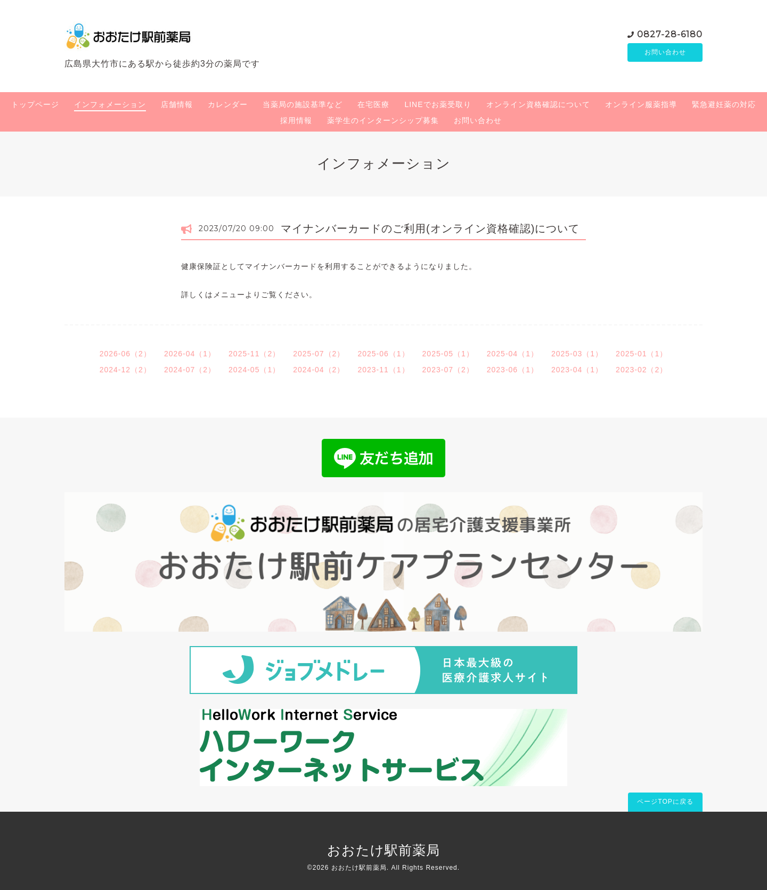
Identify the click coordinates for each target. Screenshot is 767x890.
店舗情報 (177, 104)
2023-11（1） (383, 369)
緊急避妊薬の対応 (724, 104)
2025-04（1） (512, 353)
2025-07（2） (319, 353)
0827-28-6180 (670, 33)
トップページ (35, 104)
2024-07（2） (190, 369)
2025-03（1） (577, 353)
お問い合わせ (665, 52)
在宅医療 (373, 104)
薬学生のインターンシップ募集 (383, 120)
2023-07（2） (448, 369)
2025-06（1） (383, 353)
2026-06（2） (125, 353)
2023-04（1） (577, 369)
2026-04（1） (190, 353)
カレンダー (228, 104)
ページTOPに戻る (665, 801)
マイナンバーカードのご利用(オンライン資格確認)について (430, 228)
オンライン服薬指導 (641, 104)
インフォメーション (110, 104)
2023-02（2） (641, 369)
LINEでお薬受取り (437, 104)
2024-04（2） (319, 369)
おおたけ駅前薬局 (383, 850)
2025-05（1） (448, 353)
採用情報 (296, 120)
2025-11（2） (254, 353)
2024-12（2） (125, 369)
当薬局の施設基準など (302, 104)
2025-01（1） (641, 353)
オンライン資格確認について (538, 104)
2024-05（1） (254, 369)
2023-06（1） (512, 369)
